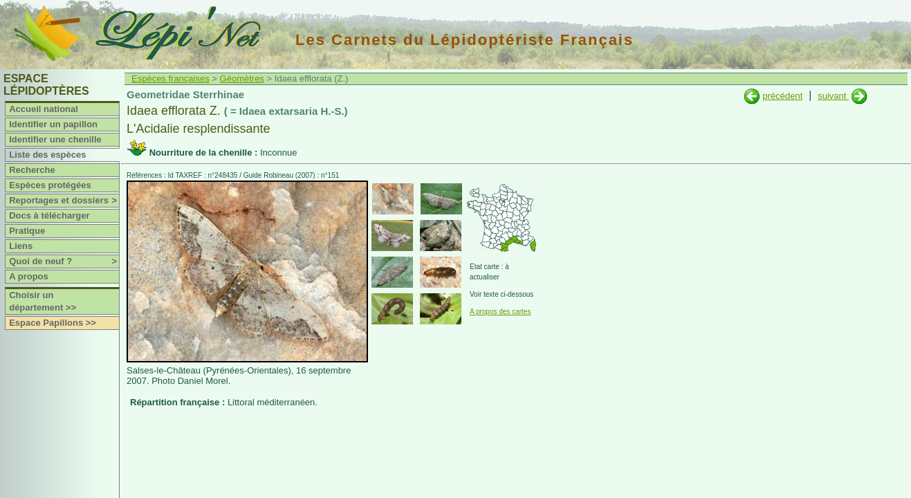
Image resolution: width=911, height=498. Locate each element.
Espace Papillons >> (52, 322)
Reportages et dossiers (64, 200)
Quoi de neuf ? (64, 261)
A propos (28, 276)
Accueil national (43, 109)
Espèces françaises (170, 78)
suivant (833, 96)
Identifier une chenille (55, 139)
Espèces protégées (50, 185)
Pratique (27, 230)
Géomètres (242, 78)
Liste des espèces (47, 154)
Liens (21, 246)
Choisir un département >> (42, 301)
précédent (782, 96)
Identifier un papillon (53, 124)
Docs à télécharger (49, 215)
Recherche (32, 170)
